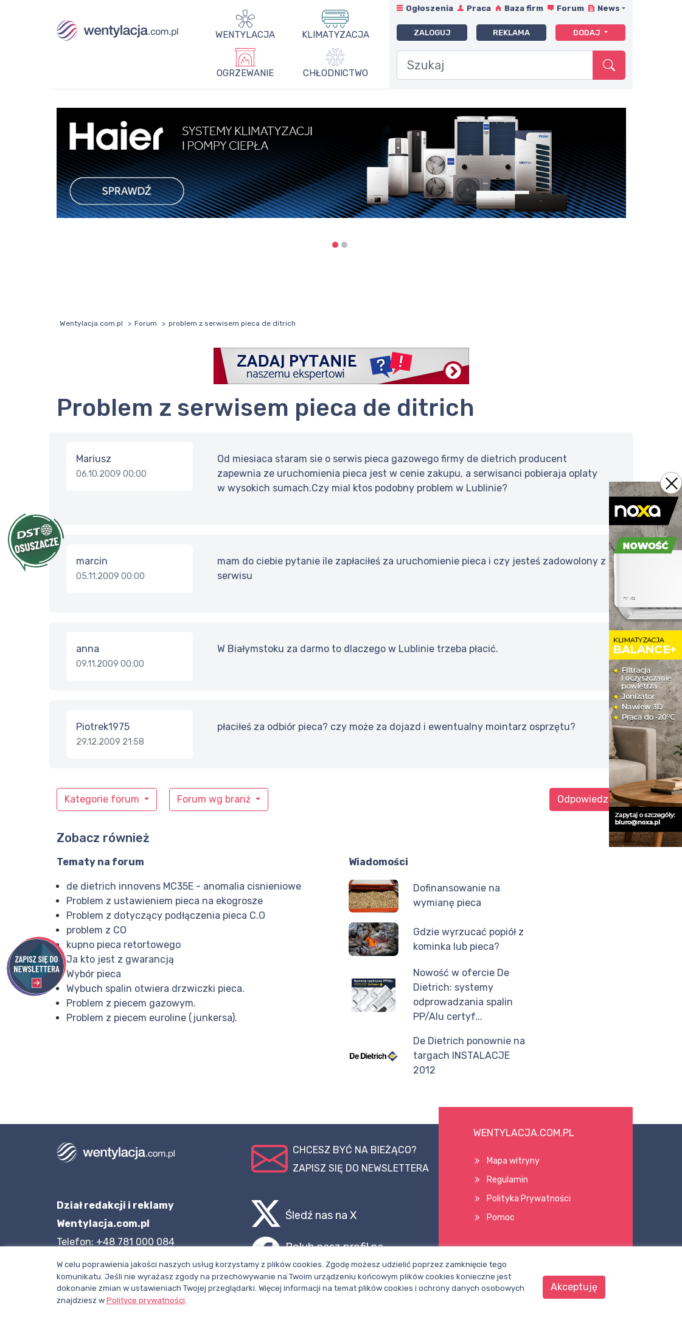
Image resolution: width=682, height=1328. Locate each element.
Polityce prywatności (145, 1300)
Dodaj (587, 32)
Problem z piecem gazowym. (131, 1003)
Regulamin (507, 1180)
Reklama (511, 32)
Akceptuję (574, 1287)
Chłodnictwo (335, 73)
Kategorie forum (103, 799)
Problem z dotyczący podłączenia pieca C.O (165, 915)
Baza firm (523, 8)
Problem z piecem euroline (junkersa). (151, 1018)
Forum (570, 8)
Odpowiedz (582, 799)
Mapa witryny (513, 1161)
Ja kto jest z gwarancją (120, 959)
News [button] (608, 8)
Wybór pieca (93, 974)
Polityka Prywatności (529, 1198)
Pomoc (501, 1217)
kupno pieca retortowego (123, 944)
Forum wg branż (215, 799)
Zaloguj (432, 32)
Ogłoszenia (429, 8)
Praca (479, 8)
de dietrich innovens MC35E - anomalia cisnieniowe (183, 886)
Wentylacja (245, 34)
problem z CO (96, 930)
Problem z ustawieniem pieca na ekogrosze (164, 901)
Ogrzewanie (245, 73)
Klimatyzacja (335, 34)
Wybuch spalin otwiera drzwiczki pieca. (155, 988)
